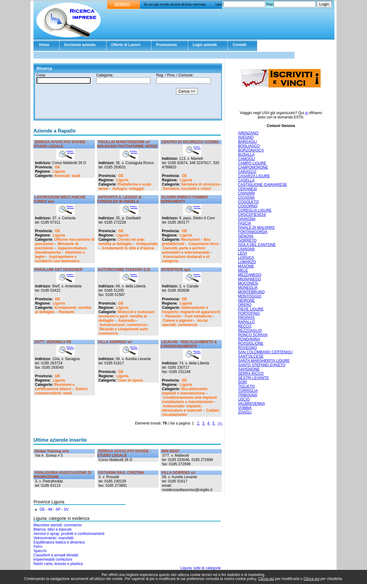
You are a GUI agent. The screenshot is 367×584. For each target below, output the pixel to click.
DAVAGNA (247, 219)
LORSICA (246, 258)
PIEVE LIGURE (251, 309)
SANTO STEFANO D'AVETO (261, 365)
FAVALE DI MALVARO (256, 227)
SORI (242, 382)
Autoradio (126, 320)
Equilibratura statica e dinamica (59, 542)
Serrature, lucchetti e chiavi (187, 188)
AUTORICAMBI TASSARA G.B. (124, 269)
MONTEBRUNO (251, 292)
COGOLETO (248, 202)
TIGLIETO (246, 386)
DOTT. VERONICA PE (52, 342)
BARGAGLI (247, 142)
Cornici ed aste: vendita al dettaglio (122, 241)
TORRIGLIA (248, 391)
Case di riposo (130, 380)
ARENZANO (248, 133)
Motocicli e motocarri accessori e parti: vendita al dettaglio (127, 316)
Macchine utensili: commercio (57, 525)
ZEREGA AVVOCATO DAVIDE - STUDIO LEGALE (60, 144)
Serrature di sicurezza (200, 184)
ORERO (245, 305)
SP (58, 509)
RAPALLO (246, 322)
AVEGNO (245, 137)
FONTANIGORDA (252, 232)
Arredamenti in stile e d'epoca (128, 248)
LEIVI (242, 253)
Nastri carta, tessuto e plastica (58, 564)
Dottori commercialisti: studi (61, 391)
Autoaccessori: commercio (123, 325)
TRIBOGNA (247, 395)
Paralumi (66, 312)
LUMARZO (247, 262)
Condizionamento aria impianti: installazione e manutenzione (190, 399)
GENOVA (245, 236)
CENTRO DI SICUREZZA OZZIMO (190, 142)
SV (66, 509)
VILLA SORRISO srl (115, 342)
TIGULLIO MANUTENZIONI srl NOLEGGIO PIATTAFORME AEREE (127, 144)
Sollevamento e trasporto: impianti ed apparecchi (191, 309)
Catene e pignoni (178, 320)
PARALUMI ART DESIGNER (58, 269)
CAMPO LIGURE (252, 163)
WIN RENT (170, 451)
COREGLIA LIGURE (254, 210)
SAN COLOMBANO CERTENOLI (265, 352)
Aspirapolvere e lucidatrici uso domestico (57, 259)
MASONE (246, 266)
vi (306, 113)
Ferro (37, 546)
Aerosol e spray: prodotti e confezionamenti (68, 534)
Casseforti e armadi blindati (55, 555)
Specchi (40, 551)
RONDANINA (249, 339)
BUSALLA (246, 154)
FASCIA (244, 223)
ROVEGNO (247, 348)
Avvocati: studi (67, 176)
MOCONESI (248, 283)
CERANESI (247, 189)
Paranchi (173, 316)
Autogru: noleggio (128, 188)
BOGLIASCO (249, 146)
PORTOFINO (249, 313)
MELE (243, 270)
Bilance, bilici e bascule (52, 529)
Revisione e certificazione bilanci (55, 386)
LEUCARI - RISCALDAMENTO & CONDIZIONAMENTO (188, 344)
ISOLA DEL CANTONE (257, 245)
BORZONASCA (251, 150)
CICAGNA (246, 197)
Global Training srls (51, 451)
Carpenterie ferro (203, 244)
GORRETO (247, 240)
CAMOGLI (246, 159)
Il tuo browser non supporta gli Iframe (128, 96)
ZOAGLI (245, 412)
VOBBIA (245, 408)
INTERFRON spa (175, 269)
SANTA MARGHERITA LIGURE (264, 361)
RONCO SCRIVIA (252, 335)
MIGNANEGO (249, 279)
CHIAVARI (246, 193)
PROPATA (246, 318)
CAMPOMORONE (253, 167)
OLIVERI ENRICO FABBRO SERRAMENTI (184, 199)
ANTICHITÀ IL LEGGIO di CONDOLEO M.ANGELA (119, 199)
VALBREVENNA (251, 404)
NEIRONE (246, 300)
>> (220, 423)
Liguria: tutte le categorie (201, 568)
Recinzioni (190, 239)
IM (50, 509)
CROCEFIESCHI (252, 215)
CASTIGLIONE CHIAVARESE (262, 184)
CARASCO (247, 172)
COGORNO (247, 206)
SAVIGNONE (249, 369)
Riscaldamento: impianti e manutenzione (185, 391)
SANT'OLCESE (251, 356)
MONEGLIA (247, 288)
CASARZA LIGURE (254, 176)
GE (57, 167)
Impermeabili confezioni (52, 559)
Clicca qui (266, 579)
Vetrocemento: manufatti (53, 538)
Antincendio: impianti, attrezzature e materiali (182, 408)
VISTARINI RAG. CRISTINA (121, 473)
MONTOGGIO (249, 296)
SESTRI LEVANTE (253, 378)
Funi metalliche (198, 316)
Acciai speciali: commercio (185, 322)
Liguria (59, 171)
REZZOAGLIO (250, 330)
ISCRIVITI (122, 4)
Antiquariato (147, 244)
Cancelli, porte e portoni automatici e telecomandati (185, 250)
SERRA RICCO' (251, 373)
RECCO (244, 326)
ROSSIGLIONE (251, 343)
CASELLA (246, 180)
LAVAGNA (246, 249)
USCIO (244, 399)
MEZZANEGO (249, 275)
